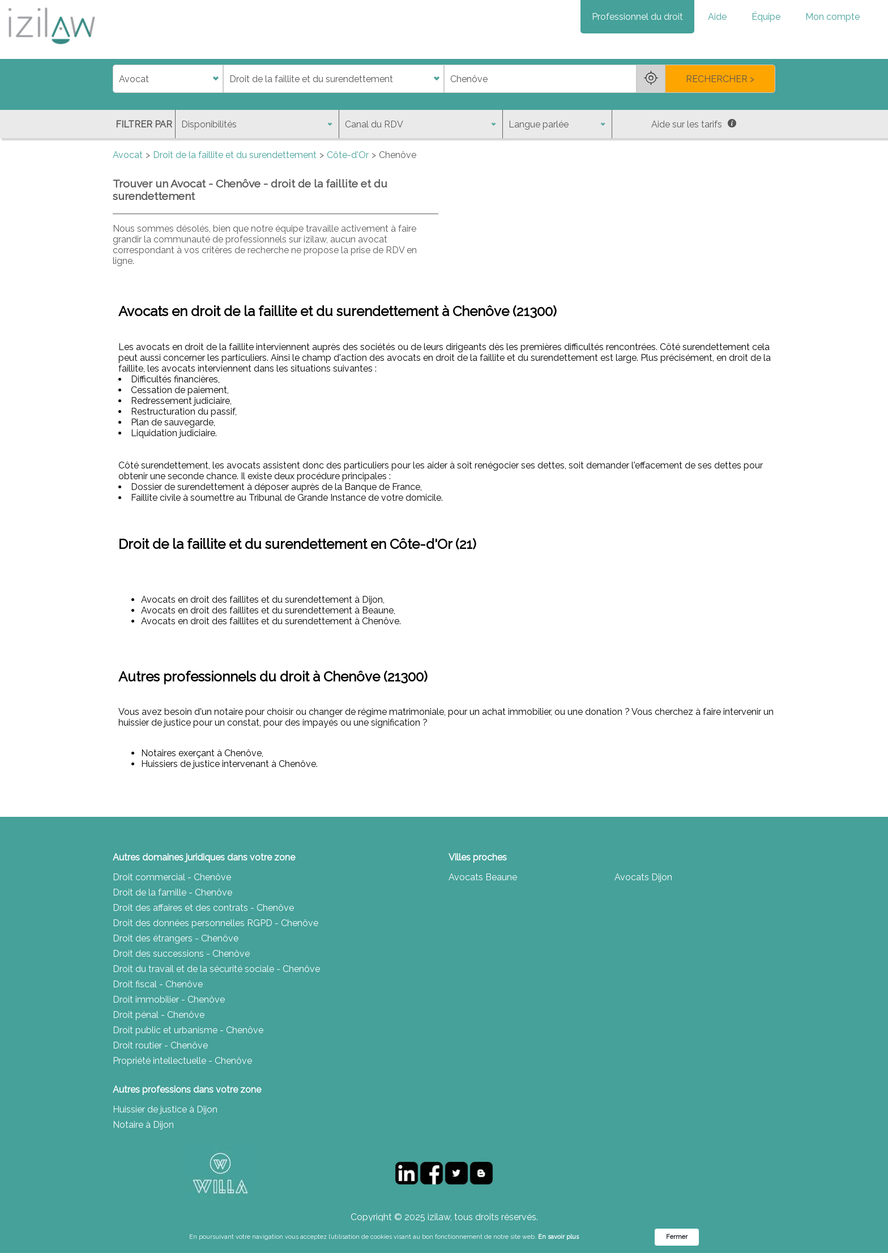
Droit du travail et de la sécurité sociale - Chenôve (216, 969)
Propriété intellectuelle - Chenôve (182, 1060)
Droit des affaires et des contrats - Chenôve (203, 907)
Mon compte (832, 16)
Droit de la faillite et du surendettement (235, 155)
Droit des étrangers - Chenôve (175, 938)
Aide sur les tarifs (693, 124)
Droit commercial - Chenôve (172, 877)
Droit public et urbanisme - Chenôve (188, 1030)
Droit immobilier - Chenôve (169, 999)
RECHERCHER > (720, 79)
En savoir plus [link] (558, 1237)
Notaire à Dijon (143, 1124)
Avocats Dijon (643, 877)
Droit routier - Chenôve (160, 1045)
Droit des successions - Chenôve (181, 953)
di (116, 79)
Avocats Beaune (483, 877)
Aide (717, 16)
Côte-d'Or (348, 155)
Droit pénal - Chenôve (158, 1014)
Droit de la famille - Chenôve (172, 892)
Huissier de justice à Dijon (165, 1109)
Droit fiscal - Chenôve (158, 984)
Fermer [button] (677, 1237)
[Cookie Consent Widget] (444, 1237)
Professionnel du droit (637, 16)
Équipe (766, 16)
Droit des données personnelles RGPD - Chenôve (215, 923)
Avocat (128, 155)
